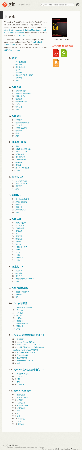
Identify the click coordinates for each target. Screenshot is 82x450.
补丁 (18, 413)
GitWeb (19, 162)
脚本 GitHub (21, 210)
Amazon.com (24, 35)
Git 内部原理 (20, 303)
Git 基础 (16, 87)
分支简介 (19, 120)
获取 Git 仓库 (21, 91)
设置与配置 (21, 395)
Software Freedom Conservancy (68, 449)
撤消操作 (19, 99)
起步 (14, 57)
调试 (18, 411)
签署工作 (19, 231)
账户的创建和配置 (22, 199)
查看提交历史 (21, 96)
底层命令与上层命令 (24, 307)
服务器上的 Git (20, 142)
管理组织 (19, 207)
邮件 (18, 416)
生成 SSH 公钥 (21, 152)
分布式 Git (17, 176)
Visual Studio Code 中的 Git (28, 345)
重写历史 (19, 236)
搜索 (17, 234)
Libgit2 (20, 376)
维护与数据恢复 (22, 323)
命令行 (18, 70)
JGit (18, 379)
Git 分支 (16, 116)
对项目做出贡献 (21, 202)
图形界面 (20, 339)
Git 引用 (19, 313)
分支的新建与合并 (22, 123)
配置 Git (19, 271)
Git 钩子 (19, 276)
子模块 (19, 250)
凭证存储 (19, 258)
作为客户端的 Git (22, 292)
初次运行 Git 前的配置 (24, 75)
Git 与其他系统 (20, 287)
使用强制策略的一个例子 (25, 279)
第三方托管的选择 (22, 168)
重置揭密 (19, 239)
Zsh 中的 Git (22, 358)
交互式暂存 (20, 226)
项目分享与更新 (23, 405)
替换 (18, 255)
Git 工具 (16, 219)
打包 (18, 252)
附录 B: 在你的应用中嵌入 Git (29, 369)
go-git (19, 382)
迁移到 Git (20, 294)
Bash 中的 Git (22, 355)
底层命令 (21, 424)
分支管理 (19, 125)
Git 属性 (19, 273)
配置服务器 (20, 154)
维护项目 (19, 186)
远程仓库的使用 (21, 102)
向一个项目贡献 (21, 183)
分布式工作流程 (21, 181)
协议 (17, 146)
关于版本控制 (21, 62)
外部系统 (21, 419)
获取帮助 (19, 78)
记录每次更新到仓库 (23, 94)
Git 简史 (19, 64)
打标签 (18, 104)
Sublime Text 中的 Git (26, 353)
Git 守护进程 (20, 157)
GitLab (18, 165)
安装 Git (19, 72)
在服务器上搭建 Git (23, 149)
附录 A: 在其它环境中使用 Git (29, 335)
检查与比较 (21, 408)
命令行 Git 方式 (23, 374)
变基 (17, 133)
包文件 (19, 315)
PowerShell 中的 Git (25, 361)
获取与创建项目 (23, 397)
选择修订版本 (21, 223)
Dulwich (20, 384)
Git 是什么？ (20, 67)
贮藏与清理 (20, 228)
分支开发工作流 (21, 128)
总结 (17, 80)
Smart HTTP (21, 160)
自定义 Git (17, 266)
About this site (12, 445)
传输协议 (19, 321)
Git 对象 (19, 310)
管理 (19, 421)
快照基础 (20, 400)
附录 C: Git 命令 (22, 390)
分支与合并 (21, 403)
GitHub (16, 195)
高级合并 (19, 242)
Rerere (18, 244)
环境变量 (19, 326)
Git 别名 (19, 107)
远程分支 (19, 131)
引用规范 (19, 318)
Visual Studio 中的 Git (26, 342)
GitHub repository (12, 50)
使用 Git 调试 (21, 247)
